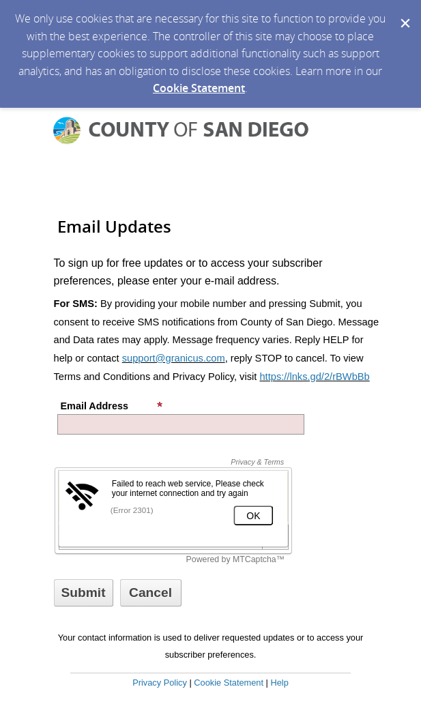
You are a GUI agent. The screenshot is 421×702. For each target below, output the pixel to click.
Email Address (112, 405)
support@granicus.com (173, 358)
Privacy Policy (159, 682)
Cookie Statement (199, 88)
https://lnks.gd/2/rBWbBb (314, 376)
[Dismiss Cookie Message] (404, 13)
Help (279, 682)
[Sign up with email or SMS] (83, 592)
